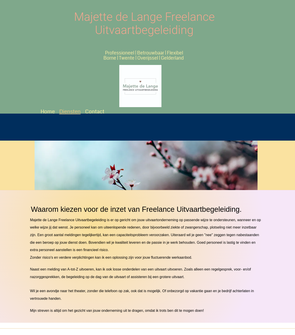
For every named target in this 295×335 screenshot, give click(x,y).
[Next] (251, 165)
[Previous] (41, 165)
